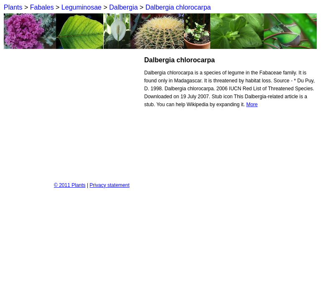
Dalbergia (123, 7)
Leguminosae (81, 7)
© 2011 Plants (70, 185)
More (251, 104)
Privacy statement (109, 185)
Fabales (42, 7)
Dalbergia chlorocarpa (178, 7)
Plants (13, 7)
